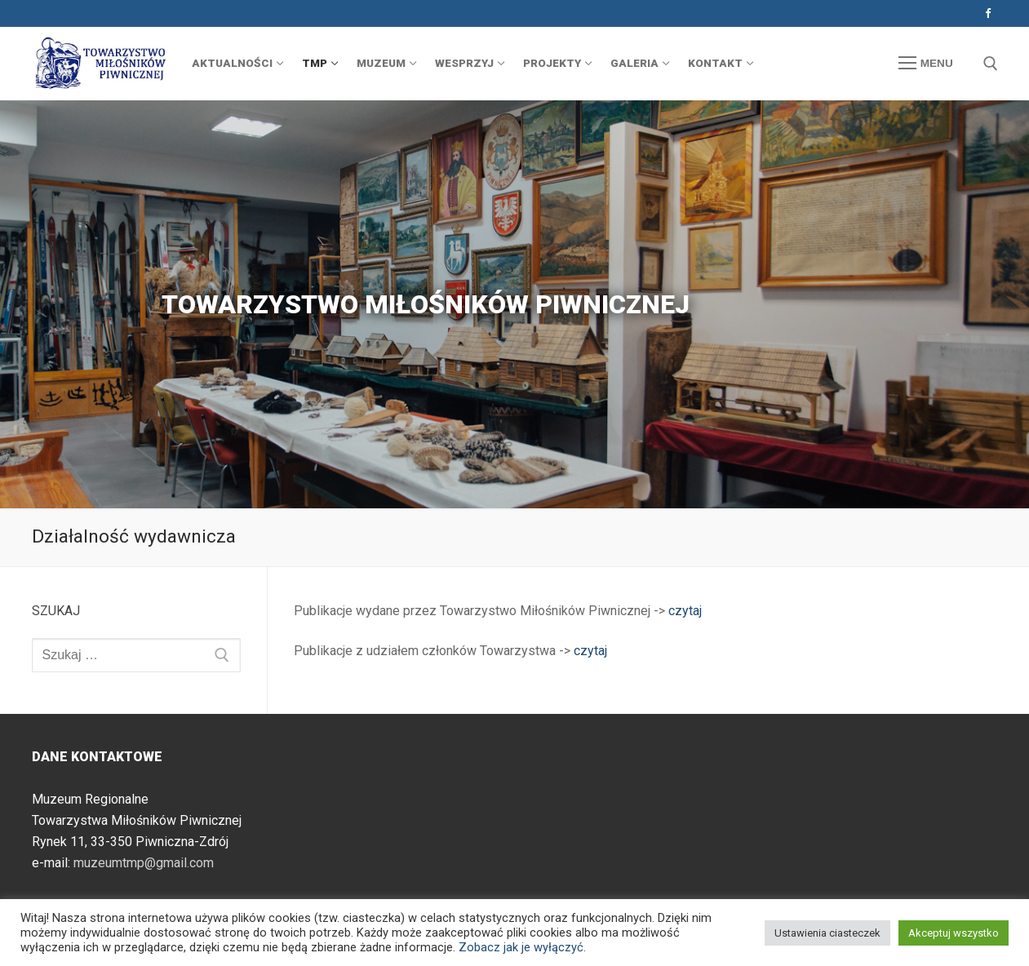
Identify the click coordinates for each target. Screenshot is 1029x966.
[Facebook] (987, 13)
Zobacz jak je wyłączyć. (522, 947)
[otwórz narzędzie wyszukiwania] (990, 63)
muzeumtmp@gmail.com (143, 863)
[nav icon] (925, 64)
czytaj (685, 610)
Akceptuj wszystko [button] (953, 933)
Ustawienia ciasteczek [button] (827, 933)
